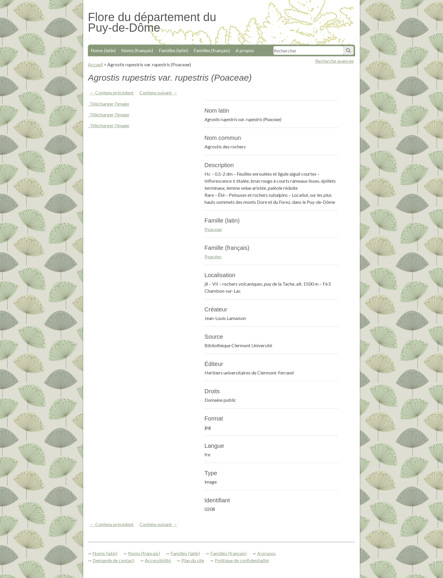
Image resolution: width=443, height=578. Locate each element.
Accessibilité (158, 560)
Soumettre (348, 50)
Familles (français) (212, 50)
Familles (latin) (173, 50)
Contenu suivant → (158, 92)
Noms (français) (137, 50)
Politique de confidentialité (242, 560)
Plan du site (192, 560)
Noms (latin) (103, 50)
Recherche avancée (334, 61)
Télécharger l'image (109, 103)
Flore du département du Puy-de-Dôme (152, 22)
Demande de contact (113, 560)
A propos (245, 50)
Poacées (213, 256)
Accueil (95, 64)
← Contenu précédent (112, 92)
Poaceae (213, 229)
